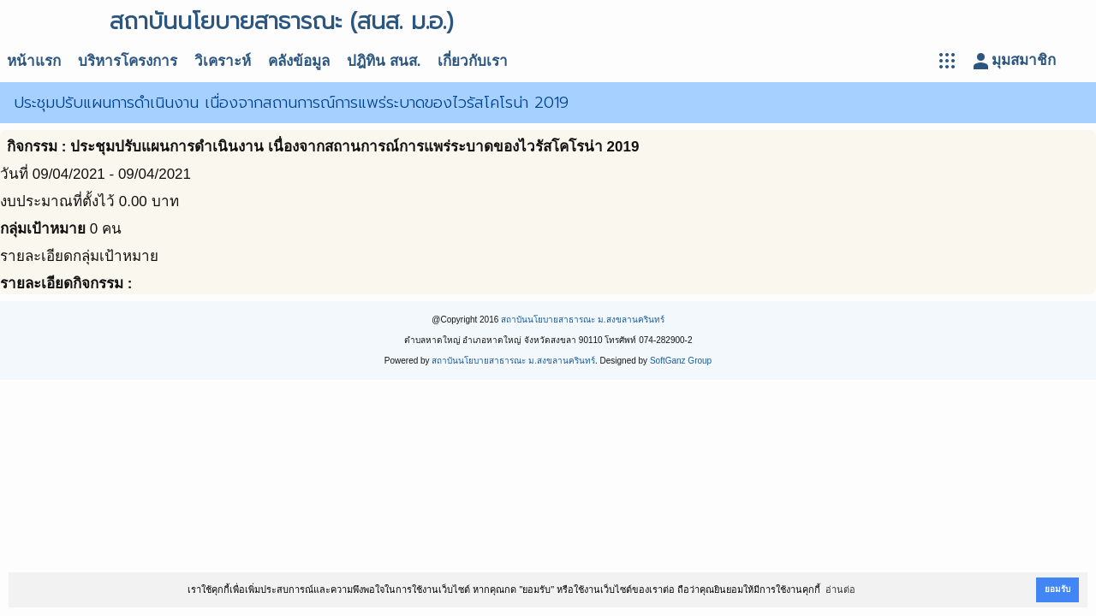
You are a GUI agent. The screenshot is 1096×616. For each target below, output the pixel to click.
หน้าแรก (34, 61)
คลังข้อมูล (299, 61)
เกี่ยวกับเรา (473, 61)
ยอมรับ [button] (1057, 589)
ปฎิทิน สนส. (383, 61)
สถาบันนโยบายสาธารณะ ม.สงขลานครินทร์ (582, 319)
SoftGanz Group (681, 360)
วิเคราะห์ (222, 61)
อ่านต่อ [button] (840, 589)
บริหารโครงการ (127, 61)
